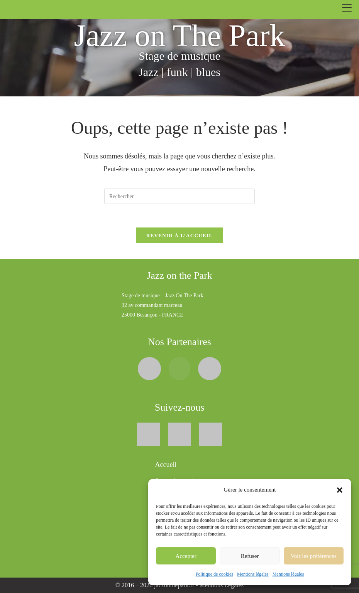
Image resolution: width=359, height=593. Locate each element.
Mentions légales (253, 574)
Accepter (186, 556)
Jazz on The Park (179, 35)
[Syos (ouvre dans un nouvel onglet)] (149, 367)
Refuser (250, 556)
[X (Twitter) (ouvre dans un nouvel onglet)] (179, 433)
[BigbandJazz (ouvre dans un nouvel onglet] (179, 367)
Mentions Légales (222, 585)
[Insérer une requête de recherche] (179, 196)
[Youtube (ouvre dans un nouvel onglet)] (210, 433)
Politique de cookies (214, 574)
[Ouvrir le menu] (347, 8)
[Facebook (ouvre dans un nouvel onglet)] (148, 433)
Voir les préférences (314, 556)
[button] (340, 490)
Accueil (166, 464)
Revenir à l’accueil (179, 235)
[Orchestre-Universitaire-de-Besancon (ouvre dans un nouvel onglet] (209, 367)
